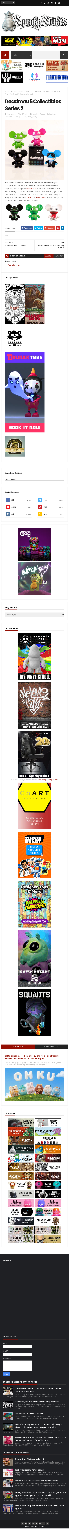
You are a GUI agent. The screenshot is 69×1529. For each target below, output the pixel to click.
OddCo (30, 197)
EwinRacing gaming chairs (47, 780)
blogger (48, 256)
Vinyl (6, 94)
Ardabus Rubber (17, 91)
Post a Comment (14, 265)
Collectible (28, 91)
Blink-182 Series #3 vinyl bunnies (29, 1470)
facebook (59, 256)
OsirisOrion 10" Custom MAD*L (29, 1414)
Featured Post (18, 1047)
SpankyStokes (38, 1527)
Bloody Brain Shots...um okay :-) (29, 1459)
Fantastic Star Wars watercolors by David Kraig (36, 1481)
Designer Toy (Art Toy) (51, 91)
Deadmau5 (38, 91)
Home (7, 91)
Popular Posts (51, 1047)
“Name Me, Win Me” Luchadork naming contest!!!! (37, 1402)
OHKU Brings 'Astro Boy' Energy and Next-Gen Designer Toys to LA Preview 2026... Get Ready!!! (33, 1057)
